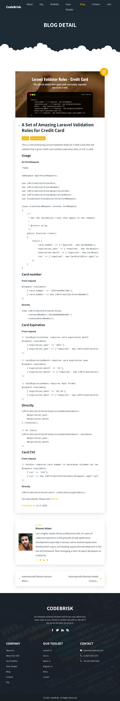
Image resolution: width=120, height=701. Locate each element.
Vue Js (46, 655)
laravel (25, 138)
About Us (10, 650)
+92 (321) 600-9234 (89, 660)
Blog (8, 671)
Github (54, 498)
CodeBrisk (13, 7)
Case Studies (11, 666)
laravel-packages (37, 138)
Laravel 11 (47, 650)
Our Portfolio (11, 661)
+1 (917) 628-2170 (89, 655)
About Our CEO (12, 655)
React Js (46, 661)
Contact (9, 676)
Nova (45, 671)
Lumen (46, 676)
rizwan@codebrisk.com (91, 650)
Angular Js (47, 666)
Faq (7, 682)
